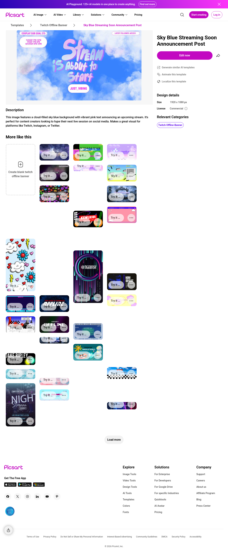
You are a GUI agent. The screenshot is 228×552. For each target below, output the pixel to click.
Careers (200, 480)
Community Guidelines (146, 536)
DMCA (164, 536)
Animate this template (174, 74)
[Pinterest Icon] (56, 496)
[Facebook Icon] (7, 496)
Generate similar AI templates (178, 67)
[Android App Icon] (25, 485)
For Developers (162, 480)
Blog (198, 499)
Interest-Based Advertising (119, 536)
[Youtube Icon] (47, 496)
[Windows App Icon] (39, 485)
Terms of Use (33, 536)
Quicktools (160, 499)
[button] (40, 15)
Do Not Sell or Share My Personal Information (81, 536)
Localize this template (174, 81)
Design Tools (130, 486)
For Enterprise (162, 474)
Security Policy (178, 536)
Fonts (126, 512)
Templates (128, 499)
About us (201, 486)
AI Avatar (159, 505)
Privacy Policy (49, 536)
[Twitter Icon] (17, 496)
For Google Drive (163, 486)
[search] (182, 15)
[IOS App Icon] (10, 485)
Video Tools (129, 480)
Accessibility (195, 536)
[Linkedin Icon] (37, 496)
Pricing (158, 512)
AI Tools (127, 493)
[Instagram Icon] (27, 496)
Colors (126, 505)
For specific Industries (166, 493)
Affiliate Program (205, 493)
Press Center (203, 505)
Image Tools (129, 474)
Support (200, 474)
